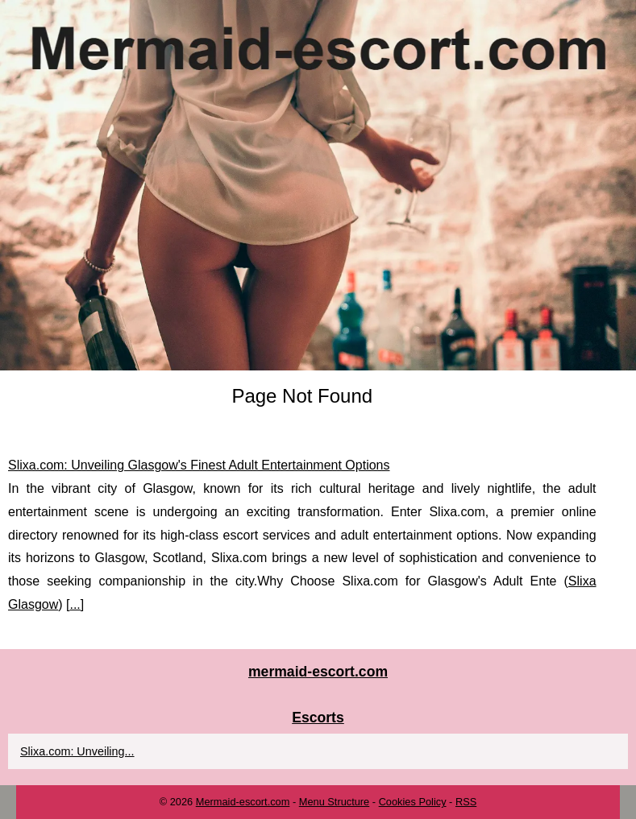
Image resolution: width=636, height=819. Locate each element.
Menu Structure (334, 802)
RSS (465, 802)
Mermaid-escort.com (243, 802)
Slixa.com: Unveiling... (77, 751)
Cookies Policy (413, 802)
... (74, 604)
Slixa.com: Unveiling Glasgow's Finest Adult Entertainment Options (199, 465)
